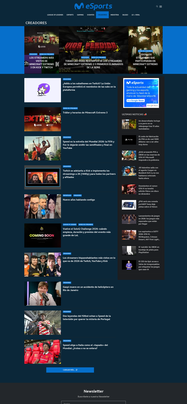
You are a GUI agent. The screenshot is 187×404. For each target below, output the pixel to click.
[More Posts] (70, 370)
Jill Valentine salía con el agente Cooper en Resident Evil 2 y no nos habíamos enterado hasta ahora (149, 173)
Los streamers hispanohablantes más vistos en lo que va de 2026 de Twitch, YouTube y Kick (89, 259)
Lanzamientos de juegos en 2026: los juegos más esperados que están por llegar (149, 219)
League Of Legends (55, 15)
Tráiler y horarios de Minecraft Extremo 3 (85, 112)
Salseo (125, 15)
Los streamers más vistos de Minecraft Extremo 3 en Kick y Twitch (41, 62)
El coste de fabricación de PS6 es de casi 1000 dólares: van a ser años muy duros (149, 140)
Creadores (102, 15)
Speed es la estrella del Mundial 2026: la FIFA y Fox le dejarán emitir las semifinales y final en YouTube (88, 146)
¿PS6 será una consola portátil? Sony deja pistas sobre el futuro (148, 204)
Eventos (90, 15)
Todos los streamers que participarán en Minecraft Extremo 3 (145, 61)
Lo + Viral (136, 15)
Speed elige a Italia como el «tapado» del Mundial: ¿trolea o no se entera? (85, 346)
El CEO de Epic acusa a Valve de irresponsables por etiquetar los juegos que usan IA (149, 265)
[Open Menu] (160, 6)
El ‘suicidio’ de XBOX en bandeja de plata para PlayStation (149, 250)
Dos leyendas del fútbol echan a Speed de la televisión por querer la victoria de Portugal (87, 317)
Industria (115, 15)
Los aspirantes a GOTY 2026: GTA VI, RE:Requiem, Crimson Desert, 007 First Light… (149, 235)
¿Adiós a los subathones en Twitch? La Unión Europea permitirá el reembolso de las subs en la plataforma (89, 87)
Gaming (80, 15)
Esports (70, 15)
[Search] (157, 6)
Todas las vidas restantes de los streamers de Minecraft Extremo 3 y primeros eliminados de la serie (93, 64)
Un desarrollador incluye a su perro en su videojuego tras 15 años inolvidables (149, 124)
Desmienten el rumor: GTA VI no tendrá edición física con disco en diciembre (149, 190)
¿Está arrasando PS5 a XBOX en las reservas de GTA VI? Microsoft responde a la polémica (149, 156)
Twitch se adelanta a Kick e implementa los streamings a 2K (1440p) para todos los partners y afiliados (89, 178)
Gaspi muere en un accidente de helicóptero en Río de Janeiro (88, 288)
